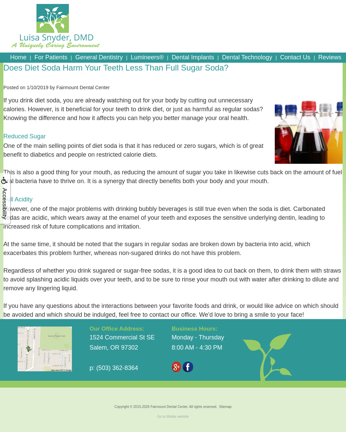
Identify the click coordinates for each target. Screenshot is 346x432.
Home (18, 57)
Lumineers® (147, 57)
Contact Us (295, 57)
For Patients (50, 57)
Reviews (329, 57)
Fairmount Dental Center (169, 407)
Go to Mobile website (173, 416)
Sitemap (225, 407)
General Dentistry (99, 57)
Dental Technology (247, 57)
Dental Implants (193, 57)
